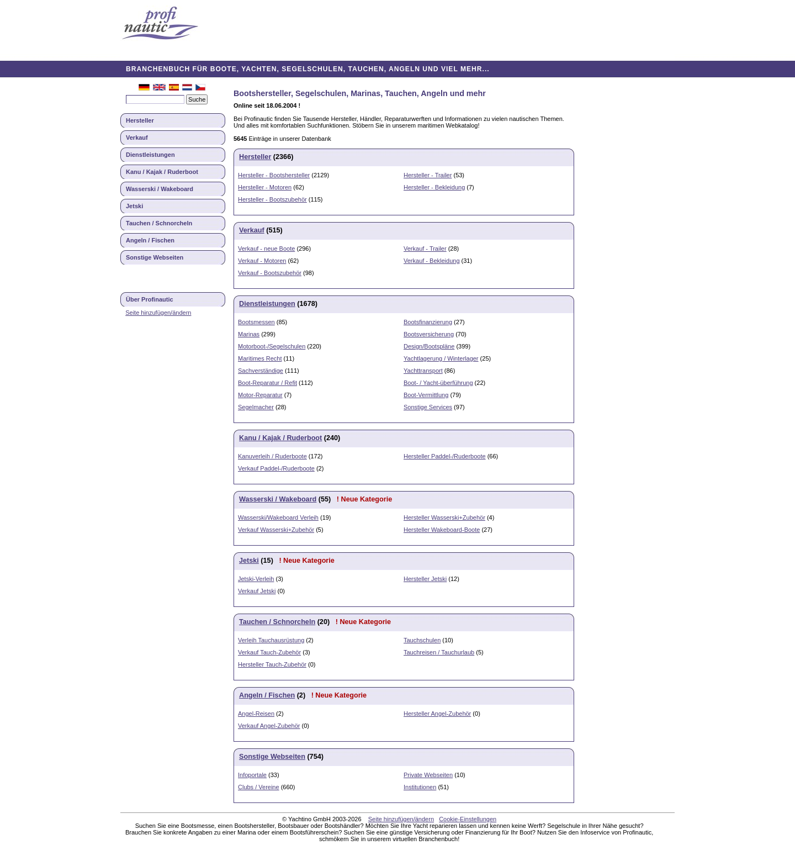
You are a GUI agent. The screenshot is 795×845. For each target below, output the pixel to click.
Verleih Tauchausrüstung (271, 640)
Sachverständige (260, 370)
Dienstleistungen (150, 154)
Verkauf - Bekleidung (432, 260)
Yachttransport (423, 370)
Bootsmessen (256, 322)
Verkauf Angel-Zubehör (269, 725)
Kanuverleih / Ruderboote (272, 456)
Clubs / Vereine (258, 787)
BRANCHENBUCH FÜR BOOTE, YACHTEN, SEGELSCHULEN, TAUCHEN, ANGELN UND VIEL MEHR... (308, 69)
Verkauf (137, 137)
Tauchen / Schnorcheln (159, 223)
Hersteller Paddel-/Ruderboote (445, 456)
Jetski (134, 206)
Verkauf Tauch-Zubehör (269, 652)
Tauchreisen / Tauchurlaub (439, 652)
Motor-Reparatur (260, 395)
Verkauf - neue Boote (266, 248)
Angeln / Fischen (150, 240)
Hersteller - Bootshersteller (274, 175)
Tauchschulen (422, 640)
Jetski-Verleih (256, 578)
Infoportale (252, 775)
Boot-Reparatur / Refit (267, 382)
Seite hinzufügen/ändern (158, 312)
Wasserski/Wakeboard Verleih (278, 517)
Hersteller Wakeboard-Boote (442, 529)
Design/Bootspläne (429, 346)
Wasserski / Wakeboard (159, 189)
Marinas (248, 334)
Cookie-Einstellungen (467, 819)
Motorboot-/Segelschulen (271, 346)
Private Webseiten (428, 775)
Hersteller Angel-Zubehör (437, 713)
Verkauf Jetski (256, 591)
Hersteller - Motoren (265, 187)
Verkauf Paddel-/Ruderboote (276, 468)
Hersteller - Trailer (428, 175)
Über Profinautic (149, 299)
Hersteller (140, 120)
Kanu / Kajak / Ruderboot (162, 171)
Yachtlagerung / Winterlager (441, 358)
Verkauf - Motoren (262, 260)
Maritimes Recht (260, 358)
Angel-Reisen (256, 713)
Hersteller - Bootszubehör (272, 199)
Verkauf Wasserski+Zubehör (276, 529)
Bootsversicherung (429, 334)
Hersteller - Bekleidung (434, 187)
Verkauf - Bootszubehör (269, 273)
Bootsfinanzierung (428, 322)
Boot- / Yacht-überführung (438, 382)
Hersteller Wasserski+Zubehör (444, 517)
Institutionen (420, 787)
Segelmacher (256, 407)
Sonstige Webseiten (154, 257)
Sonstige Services (428, 407)
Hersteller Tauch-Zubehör (272, 664)
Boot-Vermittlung (426, 395)
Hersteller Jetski (425, 578)
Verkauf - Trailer (425, 248)
